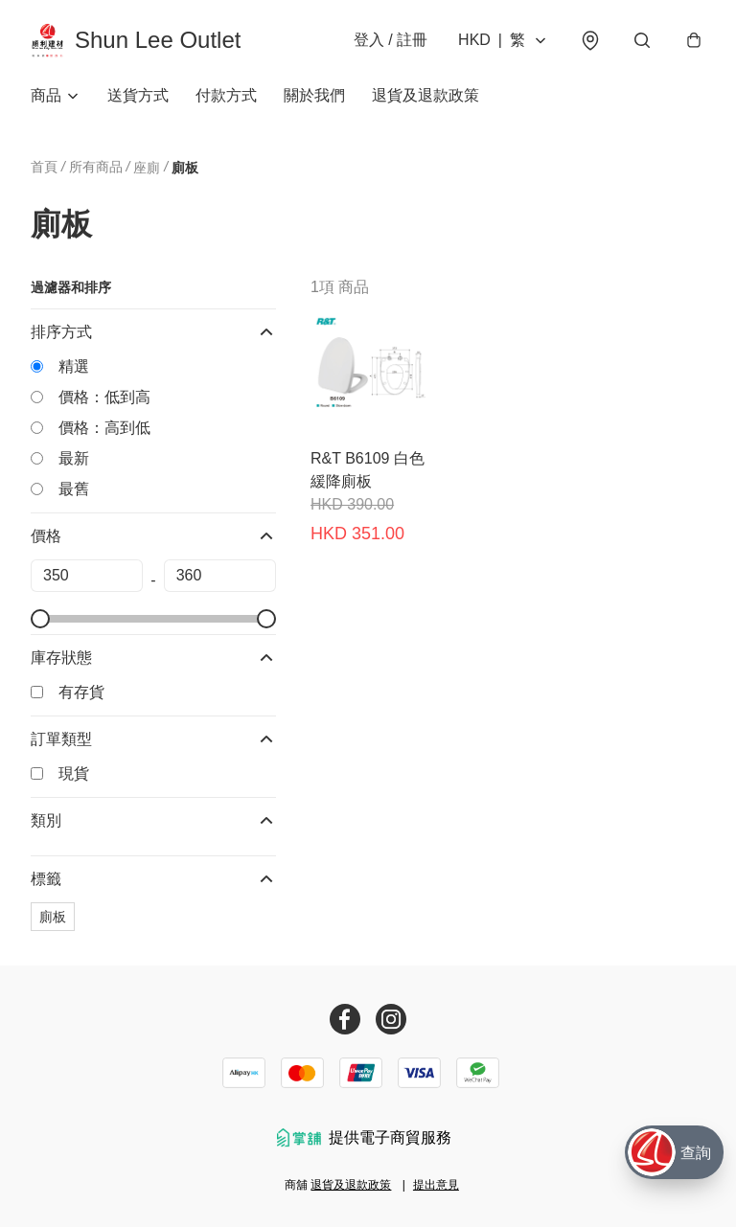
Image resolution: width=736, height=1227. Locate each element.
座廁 (146, 167)
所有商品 (96, 166)
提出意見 (436, 1185)
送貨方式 (138, 95)
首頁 (44, 166)
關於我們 (314, 95)
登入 (390, 40)
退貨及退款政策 (425, 95)
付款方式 (226, 95)
